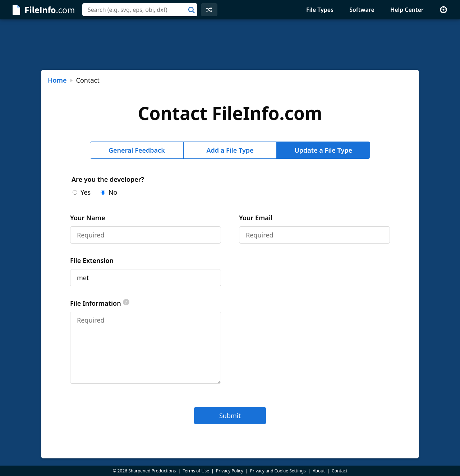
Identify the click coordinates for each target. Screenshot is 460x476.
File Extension (92, 260)
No (109, 192)
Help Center (407, 10)
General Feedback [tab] (137, 150)
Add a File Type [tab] (229, 150)
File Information (99, 303)
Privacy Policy (229, 471)
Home (57, 80)
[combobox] (139, 9)
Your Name (87, 217)
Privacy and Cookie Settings (278, 471)
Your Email (255, 217)
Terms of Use (196, 471)
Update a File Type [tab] (323, 150)
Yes (82, 192)
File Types (320, 10)
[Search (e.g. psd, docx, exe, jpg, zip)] (139, 9)
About (319, 471)
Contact (339, 471)
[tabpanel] (230, 299)
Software (361, 10)
